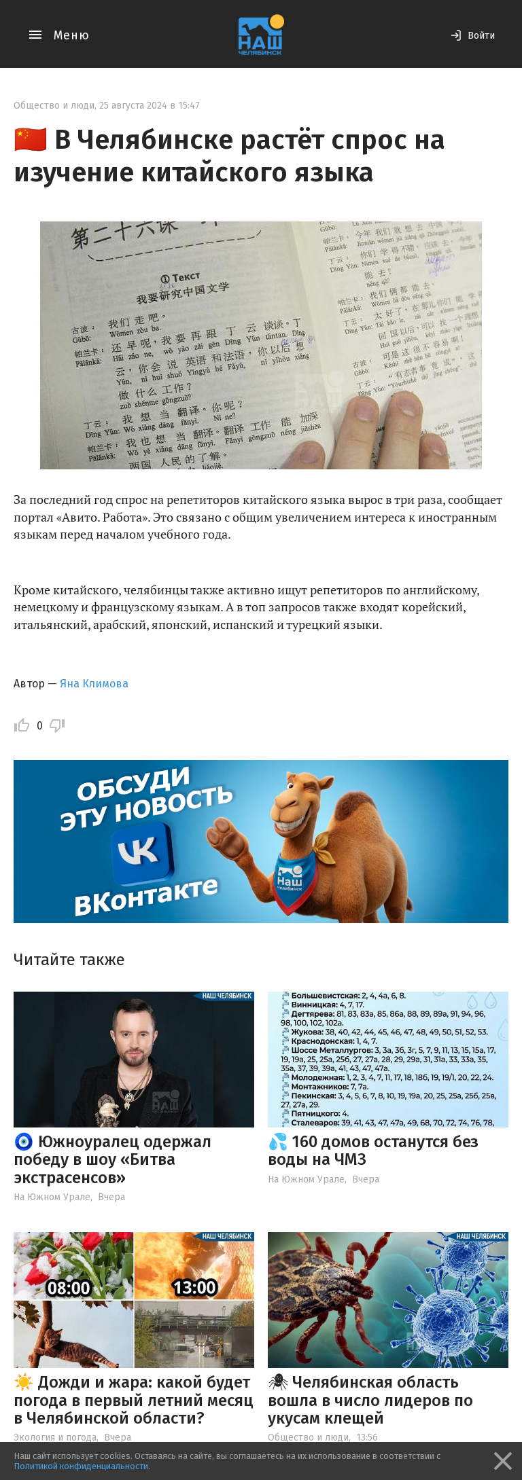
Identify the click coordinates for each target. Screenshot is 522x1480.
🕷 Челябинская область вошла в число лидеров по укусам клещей (370, 1400)
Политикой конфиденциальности (81, 1466)
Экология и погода (55, 1437)
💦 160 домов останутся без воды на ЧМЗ (373, 1150)
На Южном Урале (52, 1197)
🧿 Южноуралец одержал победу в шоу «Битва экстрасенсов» (112, 1159)
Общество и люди (54, 105)
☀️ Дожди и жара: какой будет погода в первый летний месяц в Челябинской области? (134, 1400)
